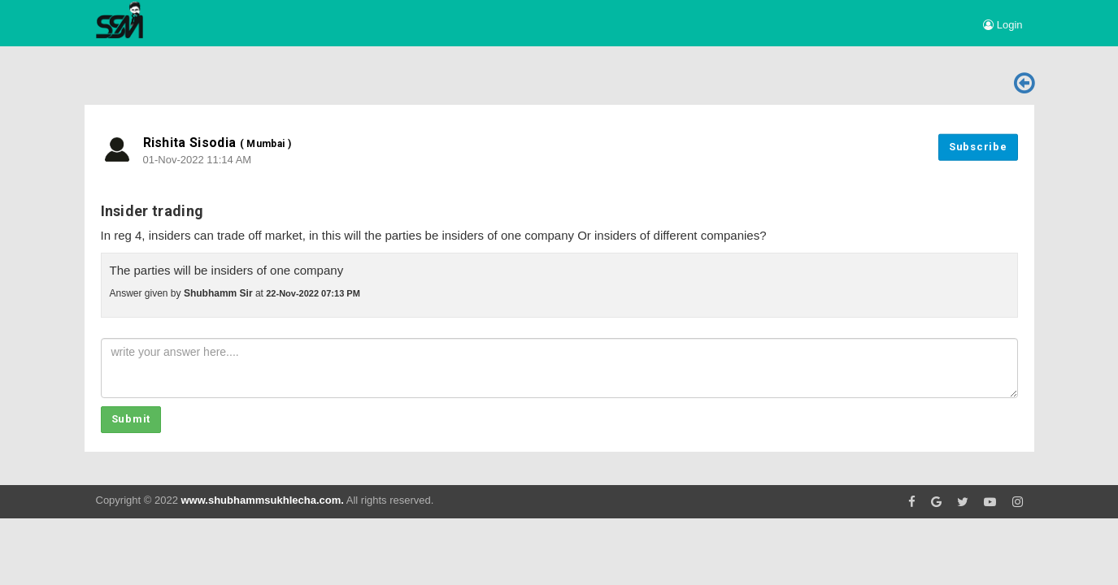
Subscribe (978, 147)
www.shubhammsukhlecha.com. (262, 500)
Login (1002, 25)
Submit (131, 419)
